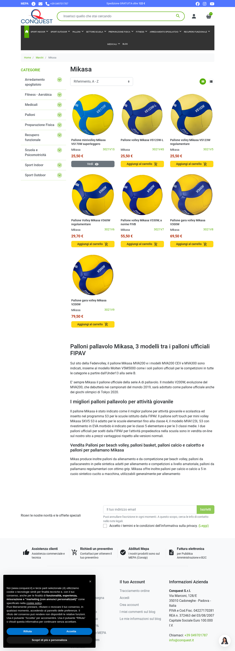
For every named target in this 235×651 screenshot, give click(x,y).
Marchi (39, 57)
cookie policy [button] (33, 603)
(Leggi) (204, 526)
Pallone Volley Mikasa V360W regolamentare (90, 222)
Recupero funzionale (33, 137)
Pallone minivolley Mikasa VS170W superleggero (88, 142)
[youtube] (212, 3)
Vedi (93, 164)
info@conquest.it (181, 640)
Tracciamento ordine (135, 591)
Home (27, 57)
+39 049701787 (196, 635)
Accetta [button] (71, 631)
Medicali (31, 105)
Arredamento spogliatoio (35, 82)
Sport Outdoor (35, 175)
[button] (208, 16)
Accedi (124, 598)
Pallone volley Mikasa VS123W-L (142, 140)
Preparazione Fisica (39, 125)
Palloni (30, 115)
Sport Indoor (34, 165)
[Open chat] (225, 641)
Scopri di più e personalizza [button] (49, 640)
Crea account (129, 605)
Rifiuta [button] (27, 631)
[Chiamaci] (57, 3)
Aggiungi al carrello (142, 164)
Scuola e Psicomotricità (35, 152)
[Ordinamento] (101, 81)
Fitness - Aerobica (38, 95)
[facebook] (198, 3)
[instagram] (205, 3)
